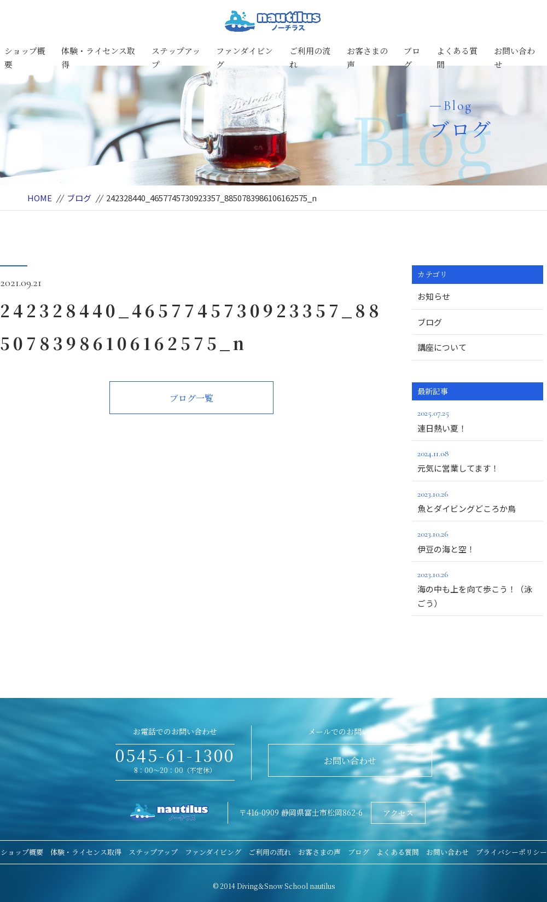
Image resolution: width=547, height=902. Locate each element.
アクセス (398, 812)
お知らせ (433, 296)
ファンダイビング (244, 58)
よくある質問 (457, 58)
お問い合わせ (514, 58)
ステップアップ (176, 58)
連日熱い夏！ (477, 419)
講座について (442, 347)
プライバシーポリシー (511, 852)
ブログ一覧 (191, 398)
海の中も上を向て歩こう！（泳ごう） (477, 588)
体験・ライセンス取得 (98, 58)
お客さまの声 (367, 58)
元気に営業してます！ (477, 460)
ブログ (412, 58)
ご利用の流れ (309, 58)
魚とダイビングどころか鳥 (477, 500)
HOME (39, 197)
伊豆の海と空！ (477, 540)
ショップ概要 (24, 58)
